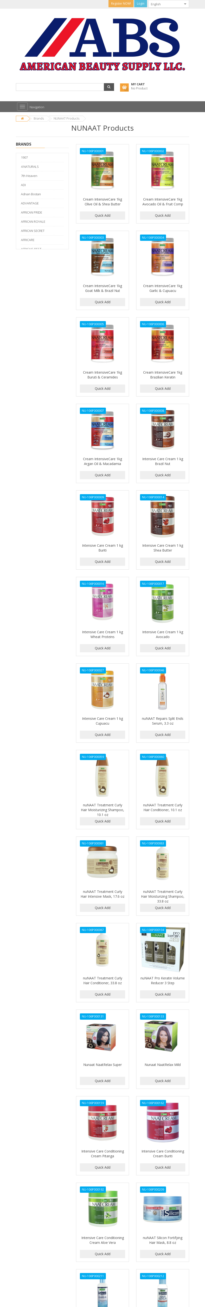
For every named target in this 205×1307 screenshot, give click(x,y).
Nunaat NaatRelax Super (102, 1064)
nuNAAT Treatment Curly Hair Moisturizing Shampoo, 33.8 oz (162, 896)
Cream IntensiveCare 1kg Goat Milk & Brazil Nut (102, 288)
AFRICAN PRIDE (31, 212)
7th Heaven (29, 176)
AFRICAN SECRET (33, 231)
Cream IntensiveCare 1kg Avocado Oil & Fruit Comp (162, 201)
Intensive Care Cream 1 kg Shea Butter (162, 547)
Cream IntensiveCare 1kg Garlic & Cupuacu (162, 288)
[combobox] (164, 3)
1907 (24, 157)
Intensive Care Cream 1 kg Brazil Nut (162, 461)
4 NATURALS (30, 166)
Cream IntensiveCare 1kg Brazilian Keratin (162, 374)
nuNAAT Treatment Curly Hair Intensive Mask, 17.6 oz (102, 894)
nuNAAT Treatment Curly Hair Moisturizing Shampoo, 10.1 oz (102, 810)
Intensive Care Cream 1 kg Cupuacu (102, 721)
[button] (109, 87)
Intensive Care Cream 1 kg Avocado (162, 634)
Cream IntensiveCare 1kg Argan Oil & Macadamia (102, 461)
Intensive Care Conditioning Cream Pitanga (102, 1153)
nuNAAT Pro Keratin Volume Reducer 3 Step (163, 980)
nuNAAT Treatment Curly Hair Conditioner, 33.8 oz (102, 980)
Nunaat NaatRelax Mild (163, 1064)
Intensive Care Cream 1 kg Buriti (102, 547)
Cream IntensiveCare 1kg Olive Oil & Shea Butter (102, 201)
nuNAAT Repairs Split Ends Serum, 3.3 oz (162, 721)
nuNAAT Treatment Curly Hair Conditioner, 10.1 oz (162, 807)
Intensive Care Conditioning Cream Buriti (162, 1153)
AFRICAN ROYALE (33, 221)
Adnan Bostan (31, 194)
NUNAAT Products (66, 118)
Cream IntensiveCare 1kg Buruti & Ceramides (102, 374)
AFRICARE (27, 240)
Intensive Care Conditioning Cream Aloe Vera (102, 1240)
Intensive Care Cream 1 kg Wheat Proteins (102, 634)
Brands (39, 118)
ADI (23, 185)
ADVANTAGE (30, 203)
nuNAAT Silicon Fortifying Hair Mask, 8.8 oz (162, 1240)
